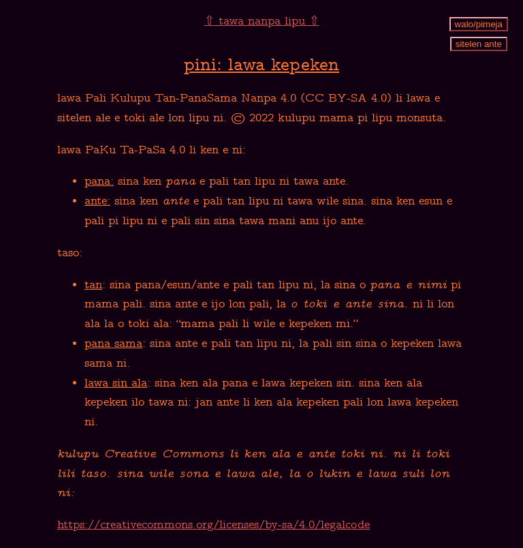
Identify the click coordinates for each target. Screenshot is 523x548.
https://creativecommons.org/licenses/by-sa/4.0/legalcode (213, 525)
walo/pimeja (479, 24)
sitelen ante (479, 44)
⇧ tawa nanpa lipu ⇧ (261, 21)
